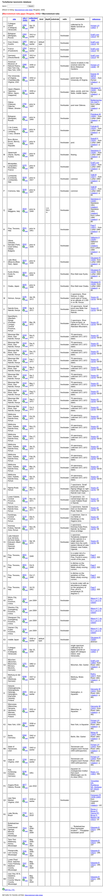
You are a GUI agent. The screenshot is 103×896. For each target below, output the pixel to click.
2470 (24, 165)
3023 (24, 261)
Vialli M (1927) (94, 176)
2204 (24, 759)
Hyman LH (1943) (95, 746)
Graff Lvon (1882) (95, 164)
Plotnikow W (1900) (96, 115)
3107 (24, 487)
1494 (24, 25)
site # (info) (25, 19)
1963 (24, 42)
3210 (24, 629)
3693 (24, 723)
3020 (24, 190)
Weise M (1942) (94, 734)
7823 (24, 828)
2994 (24, 129)
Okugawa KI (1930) (96, 89)
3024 (24, 273)
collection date (33, 19)
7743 (24, 813)
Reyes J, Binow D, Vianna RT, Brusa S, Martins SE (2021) (95, 814)
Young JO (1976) (95, 298)
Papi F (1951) (93, 226)
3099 (24, 308)
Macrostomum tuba (21, 10)
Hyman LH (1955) (95, 27)
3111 (24, 541)
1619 (24, 335)
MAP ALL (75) (8, 890)
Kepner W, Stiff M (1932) (95, 76)
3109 (24, 507)
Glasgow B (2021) (95, 829)
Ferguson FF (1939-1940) (96, 796)
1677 (24, 799)
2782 (24, 104)
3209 (24, 619)
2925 (24, 692)
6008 (24, 677)
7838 (24, 878)
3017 (24, 141)
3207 (24, 599)
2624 (24, 209)
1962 (24, 153)
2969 (24, 78)
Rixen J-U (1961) (95, 773)
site (14, 19)
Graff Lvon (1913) (95, 36)
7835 (24, 851)
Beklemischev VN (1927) (96, 101)
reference (96, 19)
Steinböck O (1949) (96, 200)
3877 (24, 785)
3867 (24, 638)
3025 (24, 285)
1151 (24, 663)
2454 (24, 48)
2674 (24, 709)
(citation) (94, 82)
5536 (24, 772)
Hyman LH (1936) (95, 66)
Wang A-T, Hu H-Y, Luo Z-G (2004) (96, 600)
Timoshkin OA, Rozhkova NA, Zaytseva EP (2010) (96, 785)
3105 (24, 297)
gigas (31, 10)
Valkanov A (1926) (95, 239)
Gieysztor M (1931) (95, 690)
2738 (24, 91)
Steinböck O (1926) (96, 152)
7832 (24, 841)
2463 (24, 34)
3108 (24, 498)
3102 (24, 527)
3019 (24, 177)
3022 (24, 244)
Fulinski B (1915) (95, 127)
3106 (24, 322)
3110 (24, 516)
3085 (24, 416)
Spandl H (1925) (94, 139)
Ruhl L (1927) (93, 675)
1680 (24, 747)
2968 (24, 64)
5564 (24, 735)
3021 (24, 228)
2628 (24, 55)
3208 (24, 609)
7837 (24, 863)
